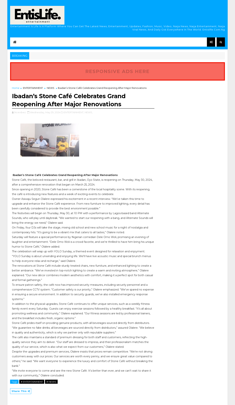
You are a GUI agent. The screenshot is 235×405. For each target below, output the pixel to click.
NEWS (50, 87)
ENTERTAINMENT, (74, 112)
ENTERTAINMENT (33, 87)
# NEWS (51, 381)
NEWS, (89, 112)
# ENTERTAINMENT (32, 381)
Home (15, 87)
